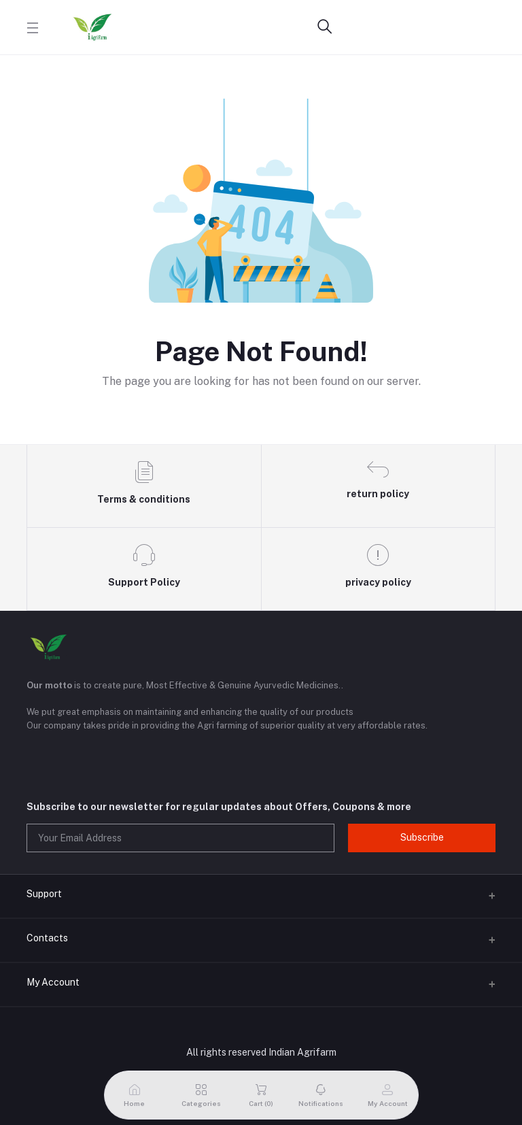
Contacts (47, 938)
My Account (53, 982)
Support (44, 893)
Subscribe (422, 837)
